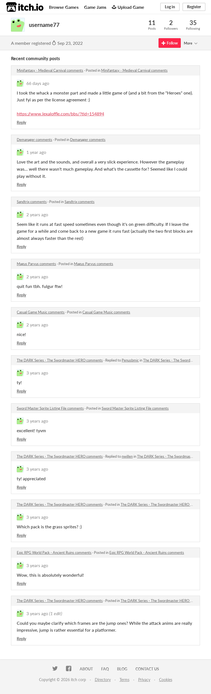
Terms (124, 679)
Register (194, 6)
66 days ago (37, 83)
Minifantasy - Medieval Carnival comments (50, 70)
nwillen (127, 456)
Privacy (144, 679)
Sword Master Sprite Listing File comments (50, 408)
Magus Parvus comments (36, 264)
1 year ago (36, 152)
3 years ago (37, 372)
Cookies (165, 679)
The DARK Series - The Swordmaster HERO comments (60, 360)
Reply (21, 122)
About (86, 669)
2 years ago (37, 214)
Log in (170, 6)
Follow (170, 43)
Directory (103, 679)
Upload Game (128, 7)
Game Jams (95, 7)
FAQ (105, 669)
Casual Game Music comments (41, 312)
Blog (122, 669)
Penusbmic (130, 360)
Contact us (147, 669)
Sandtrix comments (32, 201)
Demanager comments (34, 139)
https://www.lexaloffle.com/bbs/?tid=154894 (60, 113)
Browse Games (64, 7)
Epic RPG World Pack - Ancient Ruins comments (54, 552)
